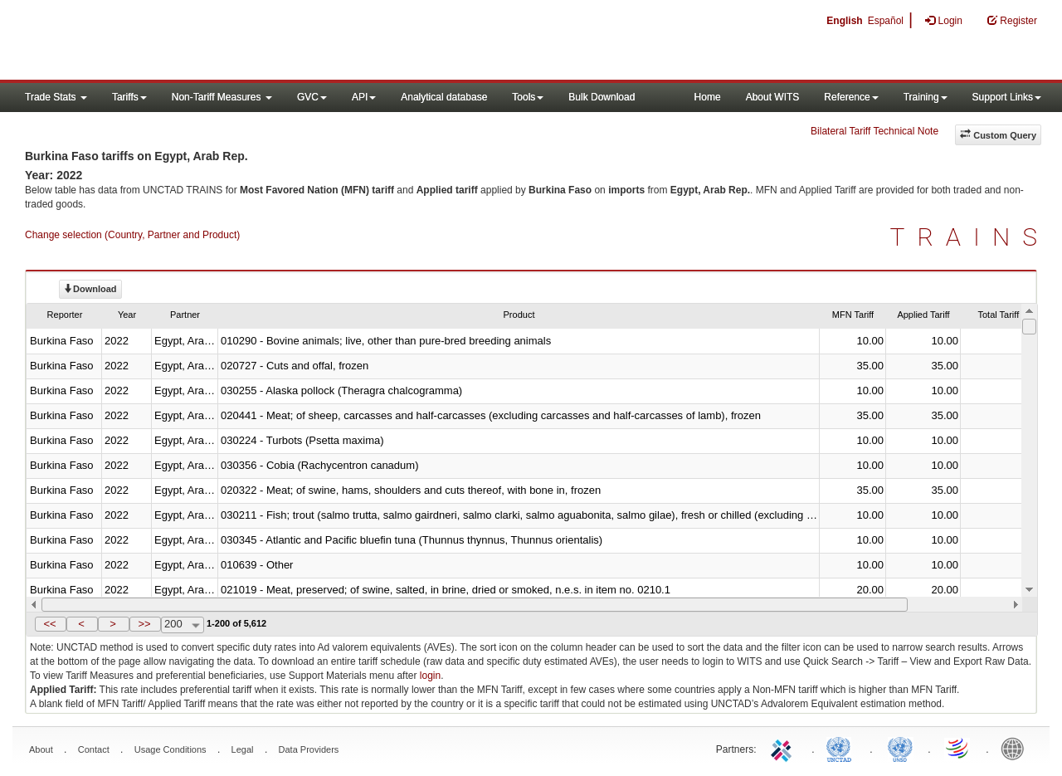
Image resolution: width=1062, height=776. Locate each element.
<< (49, 623)
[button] (50, 624)
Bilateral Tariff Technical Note (874, 131)
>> (144, 623)
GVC (312, 97)
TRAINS (970, 236)
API (364, 97)
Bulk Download (601, 97)
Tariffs (129, 97)
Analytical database (444, 97)
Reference (851, 97)
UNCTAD (842, 747)
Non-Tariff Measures (222, 97)
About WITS (773, 97)
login (430, 675)
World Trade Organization (958, 747)
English (844, 21)
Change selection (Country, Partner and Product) (132, 235)
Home (707, 97)
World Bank (1016, 747)
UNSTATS (900, 747)
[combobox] (182, 625)
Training (926, 97)
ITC (784, 747)
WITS (166, 41)
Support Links (1006, 97)
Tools (527, 97)
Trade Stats (56, 97)
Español (886, 21)
